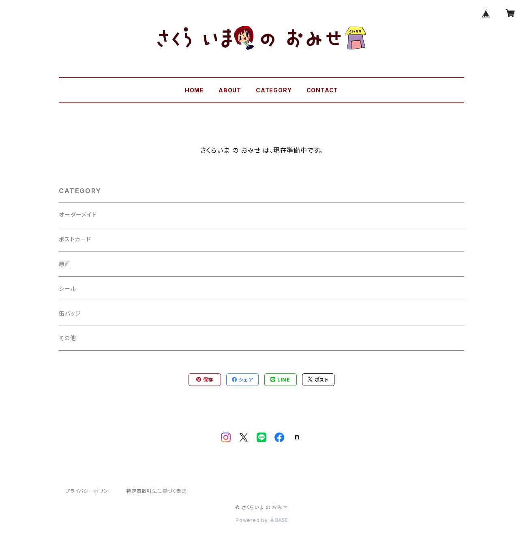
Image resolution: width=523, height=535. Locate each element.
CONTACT (323, 90)
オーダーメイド (78, 214)
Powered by (261, 520)
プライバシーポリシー (89, 491)
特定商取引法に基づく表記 (156, 491)
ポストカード (75, 239)
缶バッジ (70, 313)
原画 (65, 263)
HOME (194, 90)
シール (67, 288)
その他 (67, 338)
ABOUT (230, 90)
